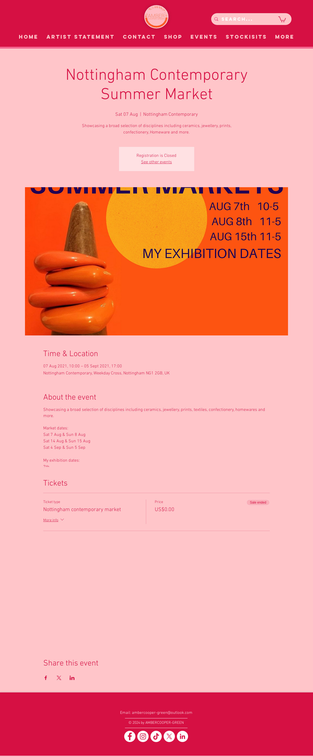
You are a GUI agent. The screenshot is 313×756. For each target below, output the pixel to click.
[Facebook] (129, 736)
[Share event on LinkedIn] (72, 678)
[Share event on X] (59, 678)
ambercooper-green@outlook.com (162, 712)
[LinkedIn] (182, 736)
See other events (156, 162)
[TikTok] (156, 736)
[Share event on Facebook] (45, 678)
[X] (169, 736)
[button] (282, 19)
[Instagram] (143, 736)
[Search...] (250, 19)
